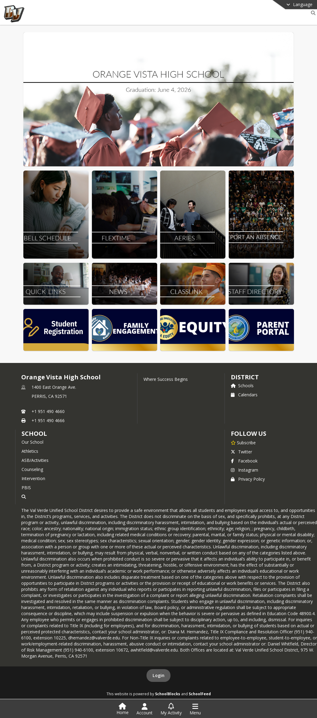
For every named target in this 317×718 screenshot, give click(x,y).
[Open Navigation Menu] (195, 709)
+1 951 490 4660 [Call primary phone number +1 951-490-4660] (48, 411)
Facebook (244, 461)
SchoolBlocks (167, 693)
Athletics (30, 451)
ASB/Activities (35, 460)
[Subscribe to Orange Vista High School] (243, 442)
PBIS (26, 487)
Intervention (33, 478)
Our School (32, 442)
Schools (242, 385)
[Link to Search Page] (312, 13)
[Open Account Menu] (145, 709)
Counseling (32, 469)
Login (158, 675)
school (34, 433)
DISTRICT (245, 377)
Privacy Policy (248, 479)
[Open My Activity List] (171, 709)
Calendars (244, 395)
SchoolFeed (200, 693)
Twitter (241, 452)
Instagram (244, 470)
